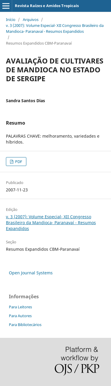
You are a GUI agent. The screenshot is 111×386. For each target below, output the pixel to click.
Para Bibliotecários (25, 324)
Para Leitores (20, 307)
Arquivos (30, 19)
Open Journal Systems (31, 273)
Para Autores (20, 315)
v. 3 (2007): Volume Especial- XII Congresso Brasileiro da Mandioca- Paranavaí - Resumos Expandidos (55, 28)
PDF (18, 161)
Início (10, 19)
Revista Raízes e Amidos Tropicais (47, 5)
